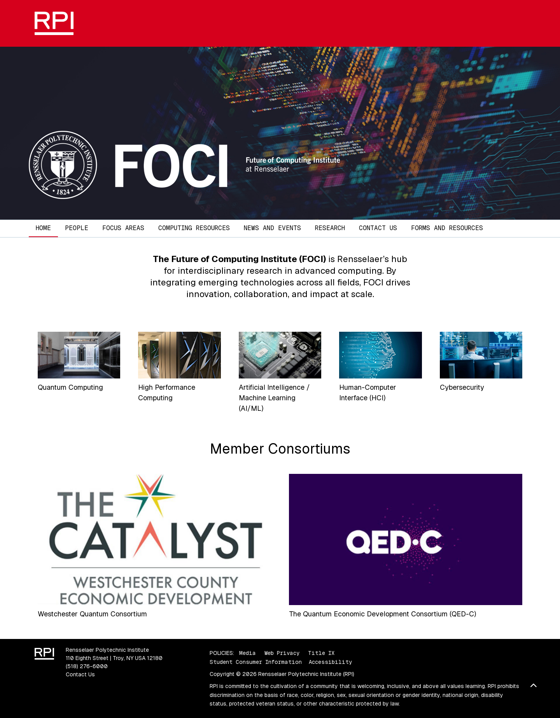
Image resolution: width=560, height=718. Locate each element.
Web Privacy (281, 652)
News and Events (272, 228)
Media (247, 652)
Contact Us (378, 228)
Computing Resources (194, 228)
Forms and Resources (447, 228)
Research (330, 228)
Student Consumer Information (256, 661)
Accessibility (330, 661)
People (76, 228)
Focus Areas (123, 228)
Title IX (321, 652)
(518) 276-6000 (87, 666)
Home (43, 228)
